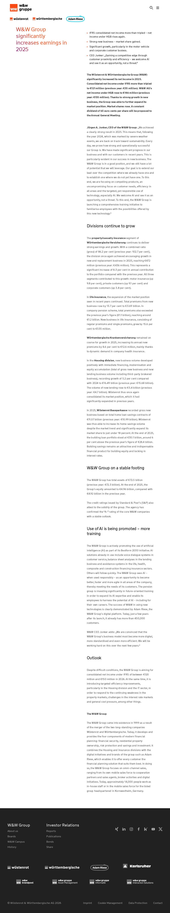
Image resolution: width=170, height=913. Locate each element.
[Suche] (151, 8)
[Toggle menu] (158, 7)
